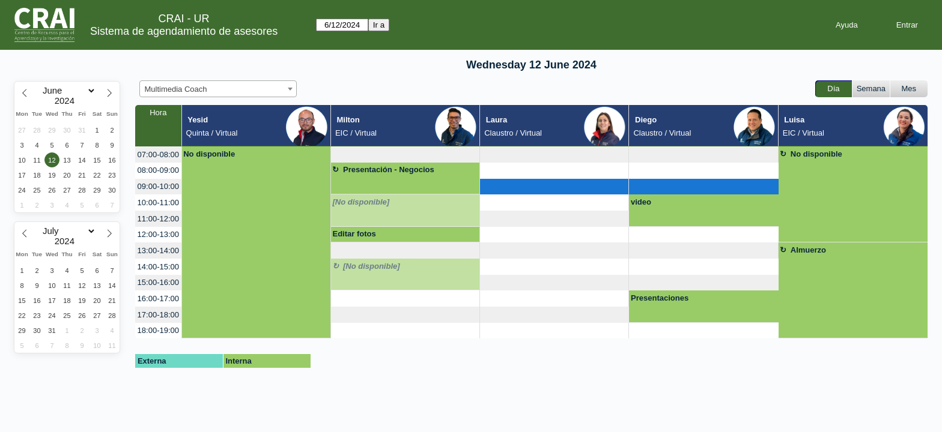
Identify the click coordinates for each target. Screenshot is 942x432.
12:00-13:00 (158, 234)
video (641, 201)
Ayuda (847, 24)
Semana (871, 88)
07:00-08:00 (158, 154)
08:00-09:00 (158, 170)
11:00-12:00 (158, 218)
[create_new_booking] (405, 154)
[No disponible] (360, 201)
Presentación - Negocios (388, 169)
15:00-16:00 (158, 282)
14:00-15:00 (158, 266)
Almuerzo (808, 249)
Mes (909, 88)
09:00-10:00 (158, 186)
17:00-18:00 (158, 314)
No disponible (209, 153)
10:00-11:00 (158, 202)
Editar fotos (353, 233)
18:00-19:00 (158, 330)
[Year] (67, 101)
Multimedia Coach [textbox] (176, 89)
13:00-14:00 (158, 250)
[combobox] (218, 88)
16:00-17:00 (158, 298)
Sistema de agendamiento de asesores (184, 31)
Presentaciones (659, 297)
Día (833, 88)
